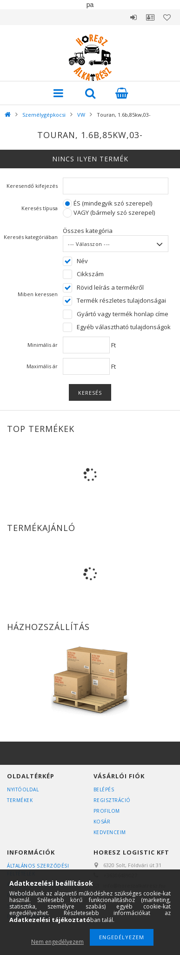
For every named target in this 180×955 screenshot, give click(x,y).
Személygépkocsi (44, 114)
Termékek (20, 800)
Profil (150, 17)
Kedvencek (167, 17)
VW (81, 114)
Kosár (102, 821)
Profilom (106, 811)
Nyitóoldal (23, 789)
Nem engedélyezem (57, 942)
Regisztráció (112, 800)
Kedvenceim (109, 832)
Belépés (133, 17)
